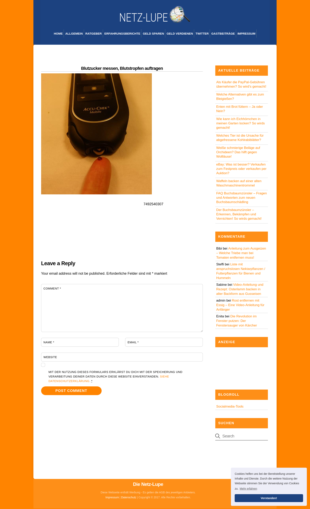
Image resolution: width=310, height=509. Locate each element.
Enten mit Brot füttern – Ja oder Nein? (239, 109)
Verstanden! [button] (269, 498)
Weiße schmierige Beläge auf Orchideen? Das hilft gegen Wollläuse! (238, 152)
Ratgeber (93, 34)
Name (48, 342)
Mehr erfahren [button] (248, 488)
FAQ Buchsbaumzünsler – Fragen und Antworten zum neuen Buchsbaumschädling (241, 198)
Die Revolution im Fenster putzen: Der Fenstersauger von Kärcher (236, 321)
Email (133, 342)
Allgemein (74, 34)
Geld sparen (153, 34)
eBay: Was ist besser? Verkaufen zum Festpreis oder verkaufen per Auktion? (241, 169)
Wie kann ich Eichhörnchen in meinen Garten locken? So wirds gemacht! (240, 123)
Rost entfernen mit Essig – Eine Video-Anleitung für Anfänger (240, 305)
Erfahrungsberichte (122, 34)
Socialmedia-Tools (230, 407)
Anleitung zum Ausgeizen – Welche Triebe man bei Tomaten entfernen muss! (241, 253)
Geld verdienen (180, 34)
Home (58, 34)
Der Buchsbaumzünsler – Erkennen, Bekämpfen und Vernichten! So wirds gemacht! (239, 214)
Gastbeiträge (223, 34)
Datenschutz (128, 497)
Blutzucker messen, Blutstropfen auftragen (122, 68)
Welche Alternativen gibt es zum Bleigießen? (240, 97)
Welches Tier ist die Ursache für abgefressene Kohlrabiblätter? (240, 138)
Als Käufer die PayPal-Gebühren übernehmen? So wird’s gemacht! (241, 85)
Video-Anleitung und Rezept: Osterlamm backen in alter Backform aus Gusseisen (239, 289)
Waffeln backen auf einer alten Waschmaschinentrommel (239, 184)
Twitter (202, 34)
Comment (52, 288)
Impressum (246, 34)
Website (50, 357)
